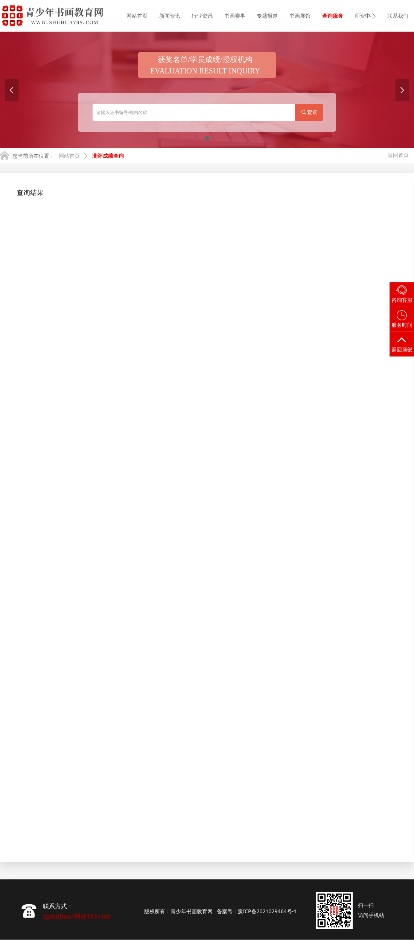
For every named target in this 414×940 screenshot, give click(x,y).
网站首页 (69, 156)
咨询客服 (401, 300)
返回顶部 (401, 350)
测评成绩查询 (108, 156)
